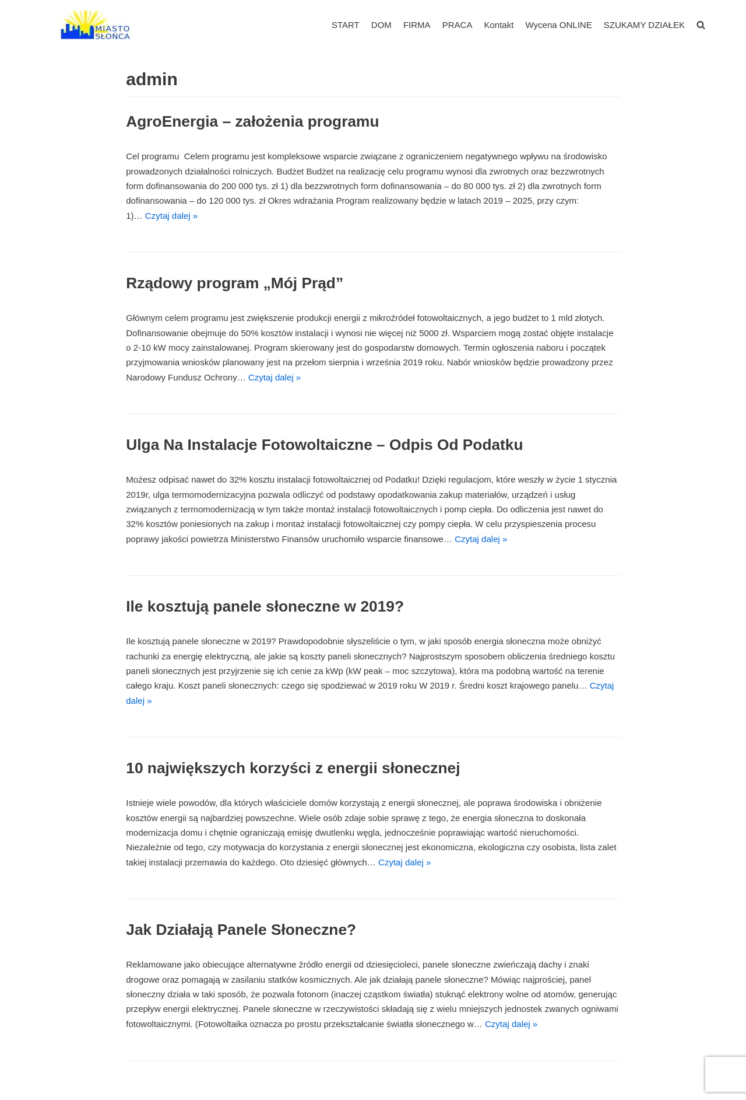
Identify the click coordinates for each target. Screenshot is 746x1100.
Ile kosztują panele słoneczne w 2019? (264, 605)
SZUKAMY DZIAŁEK (644, 25)
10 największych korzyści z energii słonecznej (292, 767)
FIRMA (417, 25)
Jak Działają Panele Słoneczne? (241, 928)
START (346, 25)
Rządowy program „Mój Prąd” (234, 282)
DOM (382, 25)
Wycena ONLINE (559, 25)
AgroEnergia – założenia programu (252, 121)
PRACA (457, 25)
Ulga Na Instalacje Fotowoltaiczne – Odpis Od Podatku (324, 444)
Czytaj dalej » (171, 215)
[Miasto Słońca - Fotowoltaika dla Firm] (99, 25)
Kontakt (499, 25)
